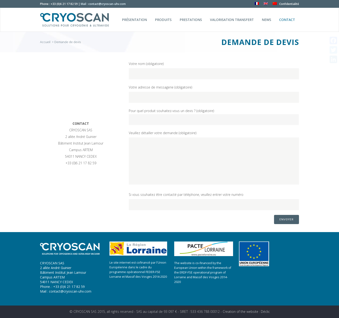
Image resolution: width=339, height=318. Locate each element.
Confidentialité (289, 4)
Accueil (45, 42)
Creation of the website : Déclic (246, 311)
